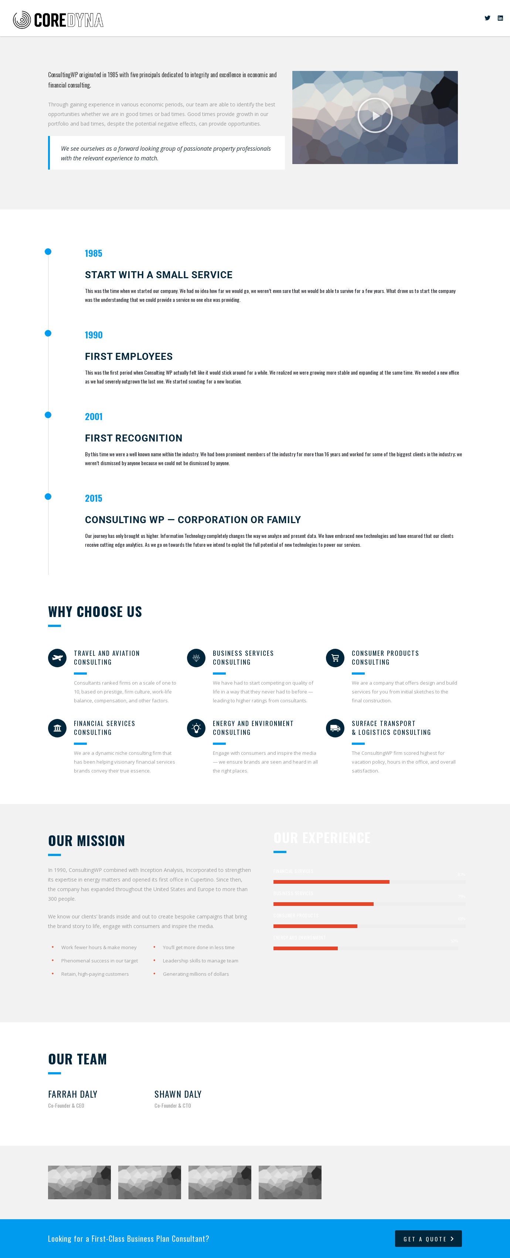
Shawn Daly (178, 1093)
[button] (375, 117)
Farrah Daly (73, 1093)
